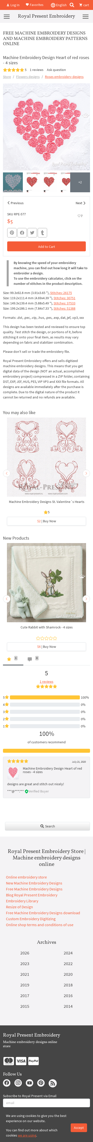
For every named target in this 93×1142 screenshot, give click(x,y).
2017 (24, 995)
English (59, 5)
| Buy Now (46, 521)
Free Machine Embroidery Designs (34, 888)
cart (84, 5)
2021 (24, 974)
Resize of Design (19, 906)
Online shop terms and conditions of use (39, 924)
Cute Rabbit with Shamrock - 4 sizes (47, 627)
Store (7, 76)
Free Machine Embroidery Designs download (43, 912)
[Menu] (7, 16)
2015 (24, 1006)
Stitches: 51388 (64, 308)
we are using (27, 1135)
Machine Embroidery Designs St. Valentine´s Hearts (46, 501)
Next (79, 203)
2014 (68, 1006)
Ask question (56, 69)
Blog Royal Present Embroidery (31, 894)
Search (47, 826)
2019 (24, 985)
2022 (68, 963)
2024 (68, 953)
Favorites (34, 4)
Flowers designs (28, 76)
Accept (79, 1127)
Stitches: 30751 (64, 298)
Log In (13, 5)
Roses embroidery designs (64, 76)
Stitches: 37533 (64, 303)
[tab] (13, 660)
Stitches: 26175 (61, 293)
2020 (68, 974)
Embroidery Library (22, 900)
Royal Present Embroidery (46, 16)
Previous (17, 203)
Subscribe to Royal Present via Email (30, 1096)
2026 (24, 953)
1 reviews (36, 69)
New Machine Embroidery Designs (34, 883)
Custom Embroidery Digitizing (31, 918)
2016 (68, 995)
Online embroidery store (26, 877)
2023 (24, 963)
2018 (68, 985)
